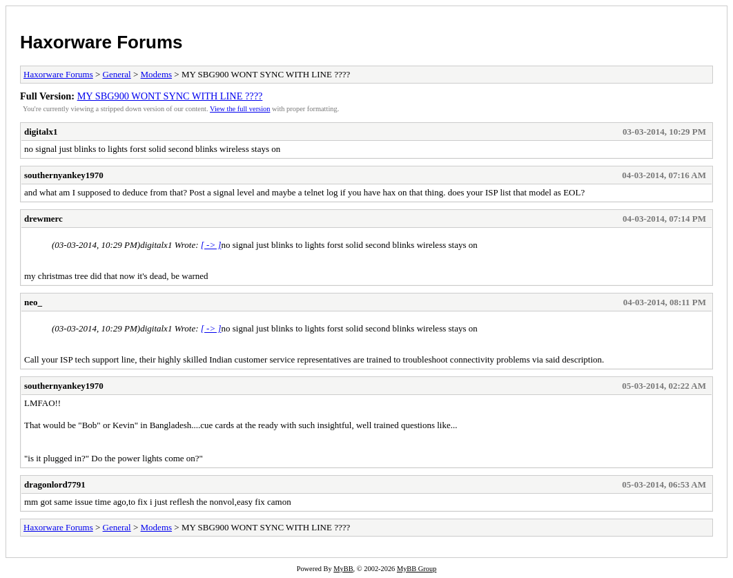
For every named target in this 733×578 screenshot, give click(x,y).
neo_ (33, 302)
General (117, 74)
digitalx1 (40, 131)
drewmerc (43, 218)
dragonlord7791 (55, 484)
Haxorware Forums (101, 42)
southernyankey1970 (64, 175)
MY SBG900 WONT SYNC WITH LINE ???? (170, 96)
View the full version (240, 109)
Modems (157, 74)
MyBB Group (416, 568)
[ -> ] (211, 245)
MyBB (343, 568)
